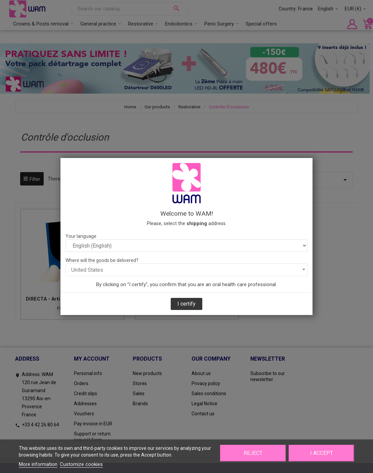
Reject (253, 453)
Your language (81, 236)
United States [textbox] (87, 270)
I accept (321, 453)
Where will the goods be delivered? (102, 260)
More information (38, 464)
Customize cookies (81, 464)
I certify (186, 304)
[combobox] (186, 269)
